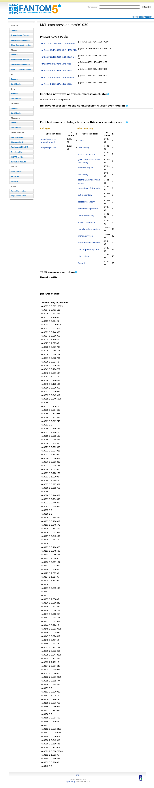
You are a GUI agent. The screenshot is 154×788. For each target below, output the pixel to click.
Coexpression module (20, 40)
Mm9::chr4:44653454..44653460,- (57, 84)
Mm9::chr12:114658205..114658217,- (59, 50)
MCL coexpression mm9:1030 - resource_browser (33, 7)
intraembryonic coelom (89, 242)
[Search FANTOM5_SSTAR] (119, 7)
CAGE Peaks (16, 84)
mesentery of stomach (89, 188)
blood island (84, 256)
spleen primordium (87, 222)
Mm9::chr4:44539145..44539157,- (57, 64)
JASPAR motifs (17, 157)
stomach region (85, 168)
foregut (81, 263)
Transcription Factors (20, 35)
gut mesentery (85, 195)
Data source (16, 171)
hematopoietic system (88, 249)
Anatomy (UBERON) (19, 147)
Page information (18, 196)
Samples (14, 30)
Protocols (15, 176)
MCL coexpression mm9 (143, 17)
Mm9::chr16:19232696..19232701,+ (58, 57)
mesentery (83, 174)
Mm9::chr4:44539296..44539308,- (57, 70)
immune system (85, 236)
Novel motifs (16, 152)
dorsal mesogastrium (88, 209)
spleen (81, 140)
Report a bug (70, 781)
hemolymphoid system (89, 229)
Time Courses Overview (21, 45)
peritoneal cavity (86, 215)
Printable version (18, 191)
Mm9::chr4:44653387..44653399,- (57, 77)
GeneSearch (92, 7)
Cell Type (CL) (17, 137)
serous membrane (86, 154)
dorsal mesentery (86, 202)
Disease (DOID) (17, 142)
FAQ (77, 775)
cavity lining (84, 147)
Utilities (14, 181)
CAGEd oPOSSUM (18, 162)
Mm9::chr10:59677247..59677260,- (58, 43)
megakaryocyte (48, 147)
